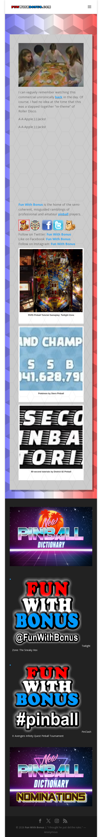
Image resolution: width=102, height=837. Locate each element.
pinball (63, 214)
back (58, 97)
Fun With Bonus (30, 204)
